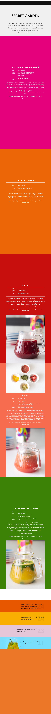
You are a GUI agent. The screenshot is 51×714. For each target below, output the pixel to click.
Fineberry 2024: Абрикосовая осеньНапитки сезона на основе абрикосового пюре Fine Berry (31, 606)
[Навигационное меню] (49, 2)
